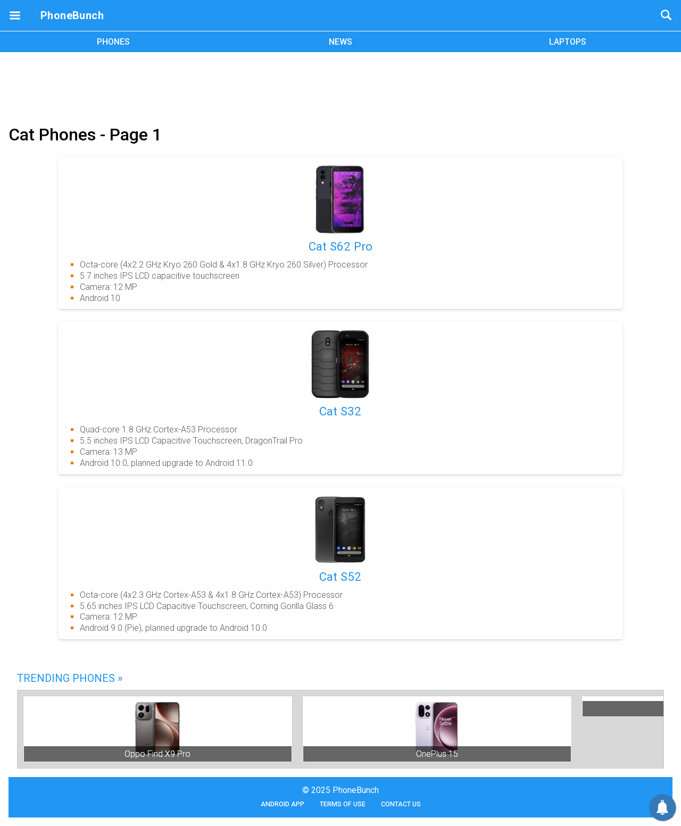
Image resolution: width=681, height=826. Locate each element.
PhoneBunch (72, 15)
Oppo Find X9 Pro (157, 754)
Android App (282, 804)
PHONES (113, 42)
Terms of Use (343, 804)
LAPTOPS (567, 42)
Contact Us (401, 804)
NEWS (340, 42)
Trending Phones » (69, 678)
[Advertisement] (340, 86)
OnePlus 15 (437, 754)
